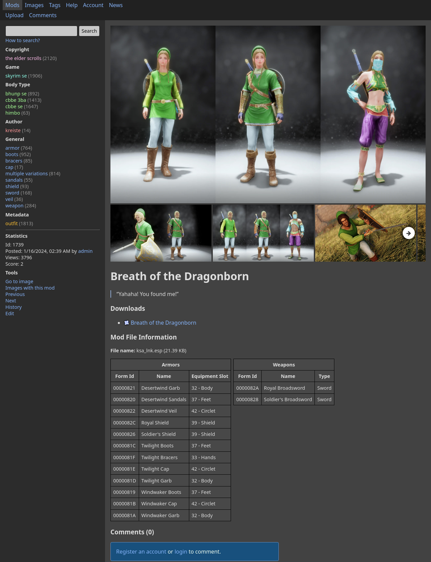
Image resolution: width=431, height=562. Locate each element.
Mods (12, 5)
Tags (55, 5)
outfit (19, 223)
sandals (18, 180)
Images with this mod (30, 288)
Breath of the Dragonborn (160, 322)
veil (14, 199)
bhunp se (22, 93)
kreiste (17, 130)
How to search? (22, 40)
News (116, 5)
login (180, 551)
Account (93, 5)
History (13, 307)
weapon (20, 205)
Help (72, 5)
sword (18, 192)
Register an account (141, 551)
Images (34, 5)
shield (17, 186)
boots (18, 154)
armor (18, 148)
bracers (18, 160)
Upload (14, 15)
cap (14, 167)
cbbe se (21, 106)
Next (10, 300)
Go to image (19, 281)
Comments (43, 15)
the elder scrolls (31, 58)
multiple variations (32, 173)
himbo (17, 113)
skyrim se (23, 75)
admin (85, 251)
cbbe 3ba (23, 100)
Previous (15, 294)
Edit (9, 313)
